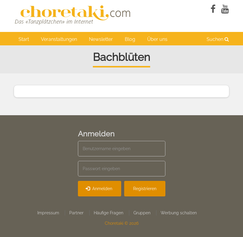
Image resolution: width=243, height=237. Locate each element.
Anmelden (99, 188)
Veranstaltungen (59, 39)
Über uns (157, 39)
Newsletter (101, 39)
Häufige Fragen (108, 212)
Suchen (218, 39)
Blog (130, 39)
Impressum (48, 212)
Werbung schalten (179, 212)
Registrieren (144, 188)
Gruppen (141, 212)
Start (24, 39)
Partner (76, 212)
